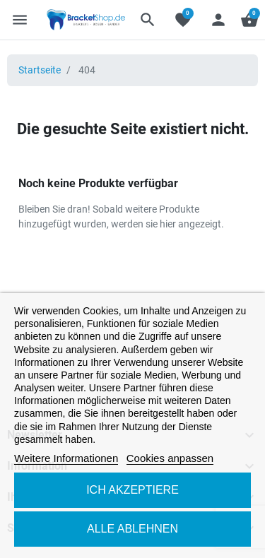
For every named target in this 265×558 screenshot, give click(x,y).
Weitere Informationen (66, 458)
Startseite (39, 70)
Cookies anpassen (169, 458)
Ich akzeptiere (132, 490)
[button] (147, 19)
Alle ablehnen (132, 529)
